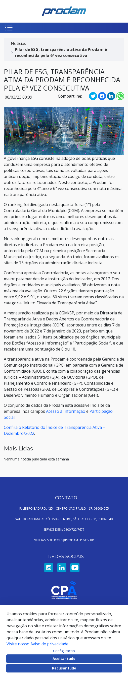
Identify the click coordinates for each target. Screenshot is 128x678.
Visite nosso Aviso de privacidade (37, 644)
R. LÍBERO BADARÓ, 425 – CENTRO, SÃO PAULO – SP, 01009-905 (64, 508)
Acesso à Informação (65, 411)
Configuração (64, 651)
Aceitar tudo (64, 658)
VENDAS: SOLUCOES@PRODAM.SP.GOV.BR (64, 540)
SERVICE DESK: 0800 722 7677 (64, 529)
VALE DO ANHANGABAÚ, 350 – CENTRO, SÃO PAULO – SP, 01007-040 (64, 519)
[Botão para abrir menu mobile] (9, 28)
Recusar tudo (64, 668)
